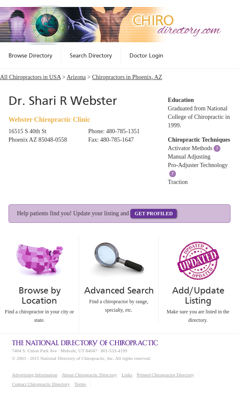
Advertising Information (34, 374)
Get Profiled (154, 214)
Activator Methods (190, 148)
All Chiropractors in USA (30, 77)
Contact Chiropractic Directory (41, 384)
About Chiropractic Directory (89, 374)
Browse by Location (39, 295)
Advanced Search (119, 290)
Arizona (76, 77)
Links (127, 374)
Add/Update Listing (198, 295)
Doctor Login (146, 55)
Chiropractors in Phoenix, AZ (127, 77)
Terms (80, 384)
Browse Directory (30, 55)
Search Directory (91, 55)
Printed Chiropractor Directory (166, 374)
